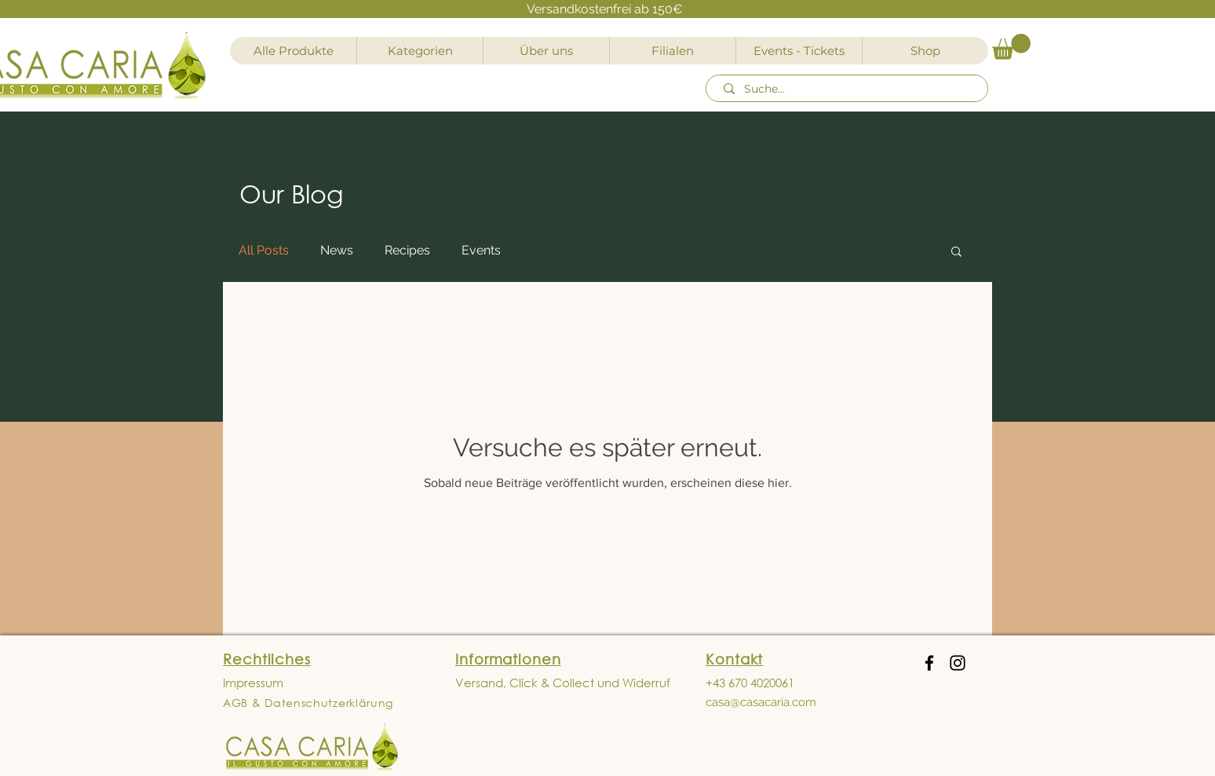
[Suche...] (849, 89)
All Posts (264, 250)
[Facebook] (929, 663)
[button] (1011, 47)
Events (481, 250)
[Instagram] (957, 663)
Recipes (407, 250)
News (336, 250)
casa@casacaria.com (761, 702)
